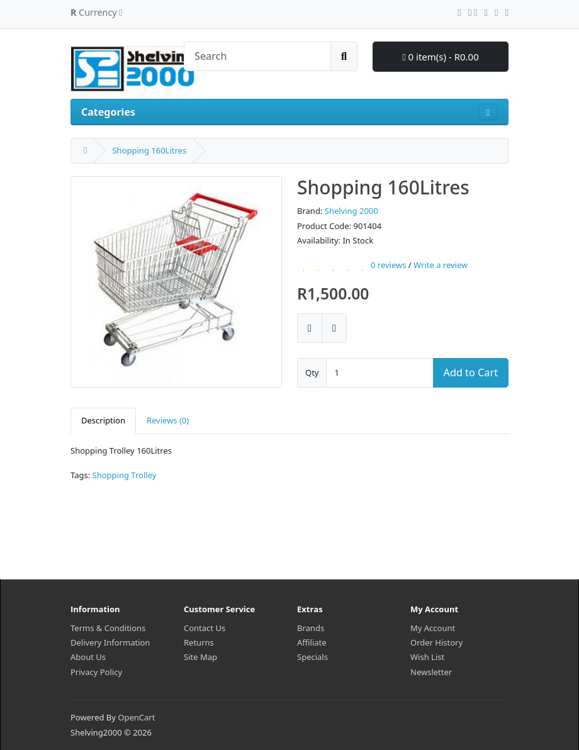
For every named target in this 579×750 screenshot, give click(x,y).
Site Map (200, 657)
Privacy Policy (96, 672)
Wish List (427, 657)
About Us (88, 657)
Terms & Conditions (107, 628)
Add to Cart (471, 372)
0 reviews (388, 265)
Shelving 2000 (351, 210)
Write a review (440, 265)
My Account (432, 628)
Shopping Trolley (125, 475)
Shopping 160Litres (149, 150)
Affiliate (312, 642)
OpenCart (136, 717)
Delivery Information (110, 642)
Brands (310, 628)
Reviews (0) (168, 420)
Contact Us (204, 628)
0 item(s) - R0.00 (440, 56)
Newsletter (431, 672)
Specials (312, 657)
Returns (199, 642)
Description (103, 420)
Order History (436, 642)
